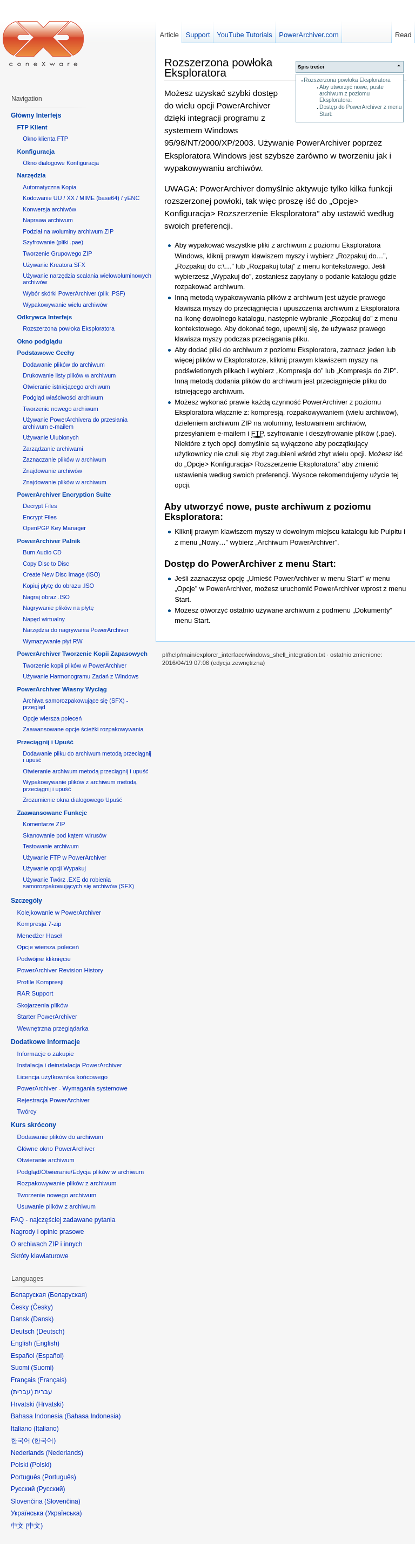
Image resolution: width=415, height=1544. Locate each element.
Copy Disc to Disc (46, 563)
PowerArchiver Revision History (60, 970)
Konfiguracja (36, 151)
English (46, 1343)
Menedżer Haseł (39, 935)
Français (51, 1380)
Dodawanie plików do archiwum (64, 364)
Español (50, 1356)
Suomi (42, 1367)
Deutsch (50, 1331)
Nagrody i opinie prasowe (47, 1232)
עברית (22, 1392)
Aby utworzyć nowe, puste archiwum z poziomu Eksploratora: (351, 94)
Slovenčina (62, 1501)
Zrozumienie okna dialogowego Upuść (72, 800)
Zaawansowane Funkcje (52, 812)
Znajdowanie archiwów (52, 471)
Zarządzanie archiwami (53, 448)
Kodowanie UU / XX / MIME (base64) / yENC (81, 198)
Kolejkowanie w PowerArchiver (59, 912)
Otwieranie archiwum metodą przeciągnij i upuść (85, 771)
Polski (40, 1464)
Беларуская (67, 1295)
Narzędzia (31, 175)
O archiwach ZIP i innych (47, 1244)
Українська (63, 1513)
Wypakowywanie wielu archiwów (65, 304)
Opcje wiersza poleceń (52, 718)
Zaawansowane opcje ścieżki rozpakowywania (83, 729)
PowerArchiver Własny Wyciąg (61, 689)
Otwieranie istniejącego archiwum (66, 386)
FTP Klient (32, 127)
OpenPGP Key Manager (54, 528)
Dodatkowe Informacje (45, 1042)
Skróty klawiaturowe (40, 1256)
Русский (51, 1489)
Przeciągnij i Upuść (45, 742)
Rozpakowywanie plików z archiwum (66, 1183)
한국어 (43, 1440)
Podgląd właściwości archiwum (63, 397)
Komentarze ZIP (44, 824)
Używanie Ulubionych (51, 437)
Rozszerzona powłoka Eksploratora (347, 80)
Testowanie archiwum (51, 846)
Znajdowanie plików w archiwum (64, 482)
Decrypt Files (40, 506)
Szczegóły (26, 900)
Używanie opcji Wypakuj (54, 868)
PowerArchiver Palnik (48, 541)
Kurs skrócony (33, 1125)
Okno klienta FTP (45, 138)
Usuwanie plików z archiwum (56, 1206)
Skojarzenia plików (42, 1005)
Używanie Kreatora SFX (54, 265)
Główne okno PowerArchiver (56, 1148)
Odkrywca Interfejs (44, 317)
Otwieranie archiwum (45, 1160)
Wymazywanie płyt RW (52, 641)
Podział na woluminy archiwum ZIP (68, 231)
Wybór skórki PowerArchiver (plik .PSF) (74, 293)
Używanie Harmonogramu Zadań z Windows (80, 676)
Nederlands (64, 1453)
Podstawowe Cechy (45, 352)
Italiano (46, 1428)
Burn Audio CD (42, 552)
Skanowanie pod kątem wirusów (64, 835)
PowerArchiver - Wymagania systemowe (72, 1088)
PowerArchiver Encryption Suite (64, 494)
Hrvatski (50, 1404)
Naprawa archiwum (48, 220)
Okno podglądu (39, 341)
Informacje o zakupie (45, 1054)
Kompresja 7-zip (39, 924)
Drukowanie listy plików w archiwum (69, 375)
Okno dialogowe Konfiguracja (61, 163)
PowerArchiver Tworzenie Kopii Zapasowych (82, 653)
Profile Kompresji (40, 982)
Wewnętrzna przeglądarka (52, 1028)
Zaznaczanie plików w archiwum (64, 459)
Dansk (42, 1319)
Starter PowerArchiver (47, 1016)
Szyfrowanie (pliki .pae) (53, 242)
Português (59, 1477)
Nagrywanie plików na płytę (58, 608)
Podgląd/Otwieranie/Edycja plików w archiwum (80, 1172)
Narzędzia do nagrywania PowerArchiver (76, 630)
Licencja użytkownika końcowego (62, 1077)
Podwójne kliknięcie (43, 959)
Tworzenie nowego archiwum (60, 409)
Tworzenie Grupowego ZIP (57, 253)
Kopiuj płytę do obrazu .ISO (58, 585)
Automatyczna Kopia (49, 187)
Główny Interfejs (36, 115)
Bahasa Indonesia (92, 1416)
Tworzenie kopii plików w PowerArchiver (74, 665)
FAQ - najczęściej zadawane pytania (63, 1220)
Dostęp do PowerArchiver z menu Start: (250, 564)
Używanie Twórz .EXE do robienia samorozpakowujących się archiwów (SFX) (78, 882)
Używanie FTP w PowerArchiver (64, 857)
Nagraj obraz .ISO (46, 597)
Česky (42, 1307)
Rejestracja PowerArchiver (53, 1100)
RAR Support (35, 993)
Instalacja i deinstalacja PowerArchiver (69, 1065)
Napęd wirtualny (44, 619)
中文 (34, 1525)
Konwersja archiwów (49, 209)
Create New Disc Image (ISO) (61, 574)
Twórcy (26, 1111)
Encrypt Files (40, 517)
